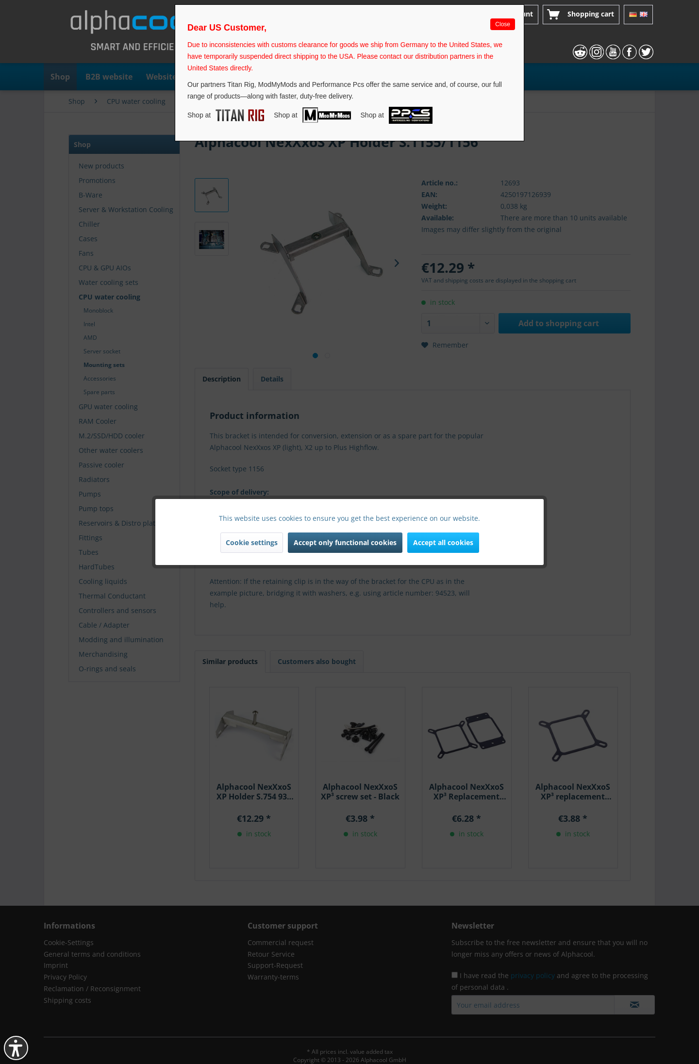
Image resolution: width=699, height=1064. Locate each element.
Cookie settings (252, 542)
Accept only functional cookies (345, 542)
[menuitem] (581, 14)
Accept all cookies (443, 542)
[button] (16, 1048)
